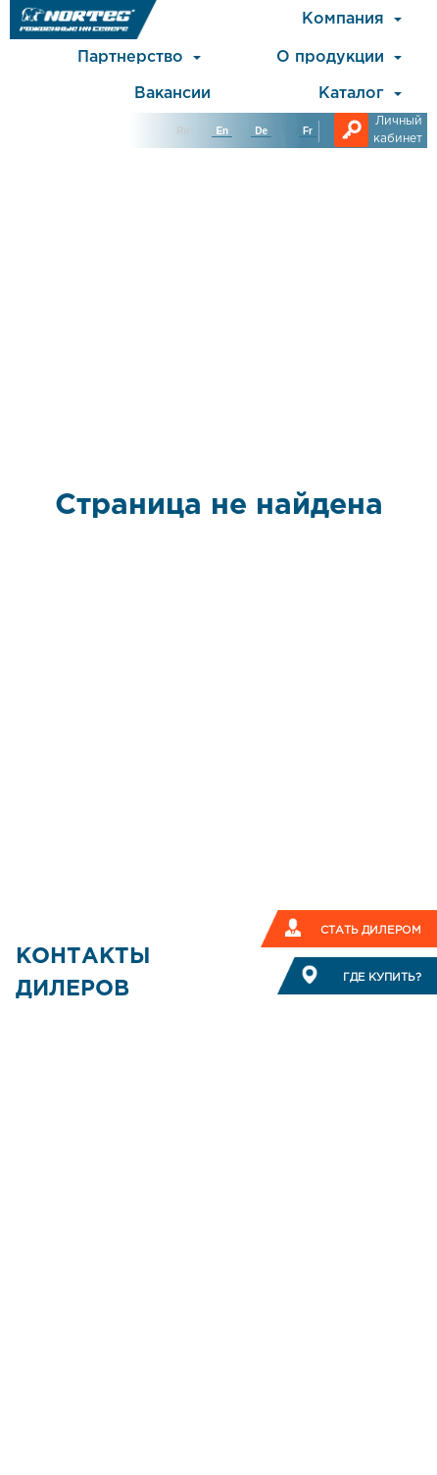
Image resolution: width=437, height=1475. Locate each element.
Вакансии (172, 93)
